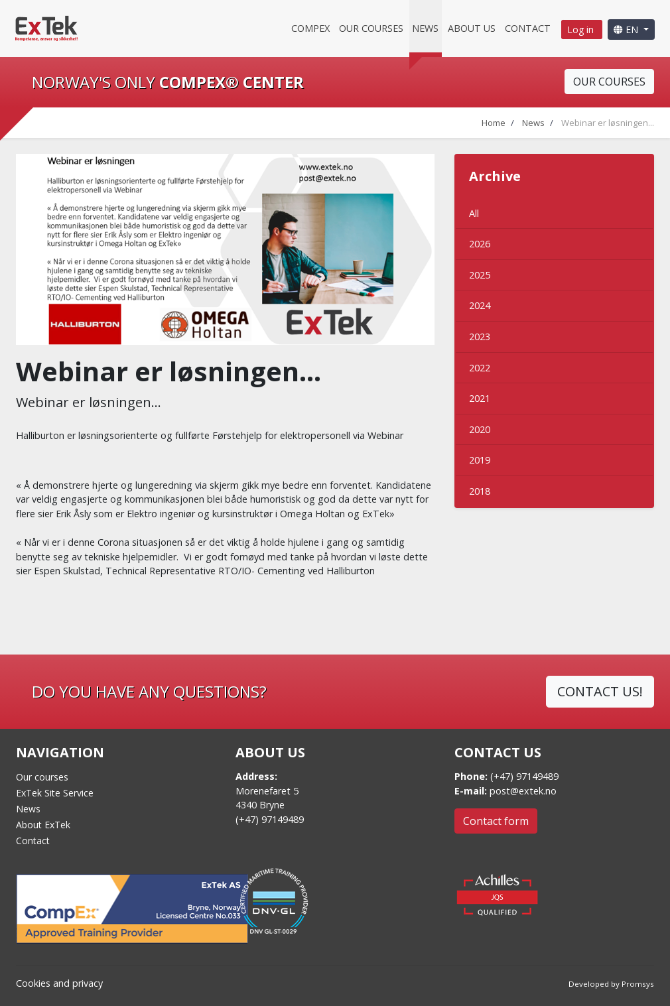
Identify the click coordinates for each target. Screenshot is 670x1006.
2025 (479, 275)
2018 (479, 491)
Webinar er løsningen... (607, 123)
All (474, 213)
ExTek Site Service (55, 792)
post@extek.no (523, 791)
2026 (479, 243)
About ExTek (43, 824)
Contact (528, 28)
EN (627, 29)
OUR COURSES (609, 81)
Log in (581, 29)
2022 (479, 367)
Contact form (496, 821)
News (425, 28)
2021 (479, 398)
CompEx (310, 28)
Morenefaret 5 (267, 791)
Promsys (638, 984)
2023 (479, 336)
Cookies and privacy (59, 983)
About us (472, 28)
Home (493, 123)
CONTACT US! (600, 691)
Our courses (371, 28)
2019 (479, 460)
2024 (479, 305)
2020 (479, 429)
